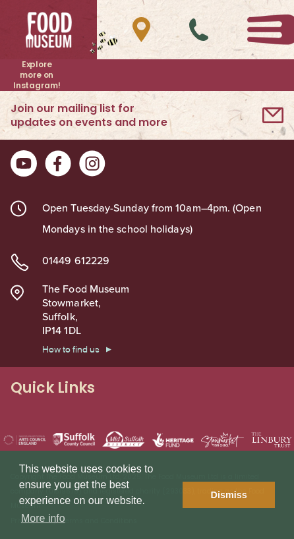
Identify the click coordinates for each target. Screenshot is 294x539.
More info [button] (43, 518)
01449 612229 (75, 260)
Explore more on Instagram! (37, 75)
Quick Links (147, 388)
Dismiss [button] (229, 495)
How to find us (71, 349)
